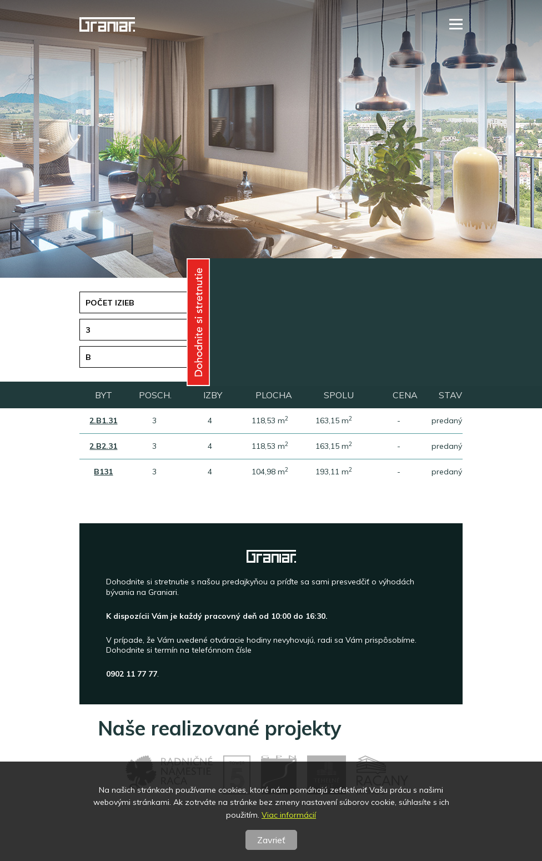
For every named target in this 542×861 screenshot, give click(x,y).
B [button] (88, 357)
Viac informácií (289, 815)
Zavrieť (271, 839)
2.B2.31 (103, 446)
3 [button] (88, 330)
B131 (103, 472)
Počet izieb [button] (110, 303)
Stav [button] (295, 357)
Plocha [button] (301, 330)
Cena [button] (296, 303)
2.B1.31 (103, 421)
